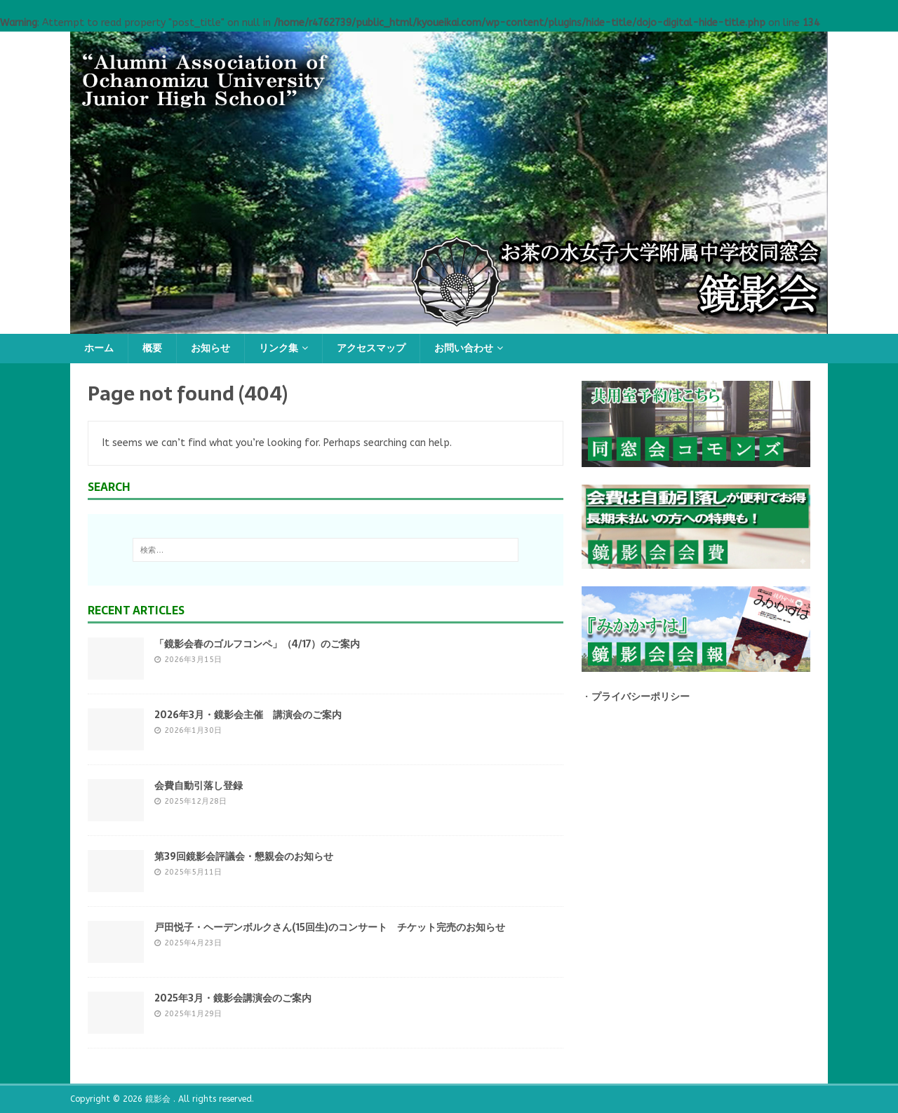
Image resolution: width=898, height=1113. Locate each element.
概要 (152, 348)
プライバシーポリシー (640, 697)
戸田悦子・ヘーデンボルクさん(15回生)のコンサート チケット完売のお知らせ (329, 927)
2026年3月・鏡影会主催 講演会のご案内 (248, 714)
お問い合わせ (463, 348)
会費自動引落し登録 (198, 785)
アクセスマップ (371, 348)
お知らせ (210, 348)
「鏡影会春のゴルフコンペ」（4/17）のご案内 (257, 644)
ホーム (99, 348)
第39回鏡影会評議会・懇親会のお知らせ (243, 856)
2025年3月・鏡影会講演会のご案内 (232, 998)
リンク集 (278, 348)
